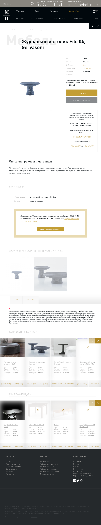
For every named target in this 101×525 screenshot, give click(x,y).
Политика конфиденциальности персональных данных (83, 473)
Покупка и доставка (15, 464)
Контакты (54, 11)
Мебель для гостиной (49, 461)
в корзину (19, 383)
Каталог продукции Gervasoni (42, 29)
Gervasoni (26, 29)
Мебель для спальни (49, 469)
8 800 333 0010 (88, 146)
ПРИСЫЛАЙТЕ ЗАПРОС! (81, 137)
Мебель (20, 18)
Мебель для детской (49, 464)
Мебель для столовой (49, 471)
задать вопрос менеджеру (50, 229)
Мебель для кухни (48, 466)
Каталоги (30, 299)
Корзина (9, 471)
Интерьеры (78, 469)
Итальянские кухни (48, 474)
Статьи (76, 466)
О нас (37, 11)
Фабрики (20, 11)
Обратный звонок (13, 466)
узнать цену (81, 93)
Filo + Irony (86, 68)
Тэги (16, 299)
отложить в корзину (81, 100)
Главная (8, 29)
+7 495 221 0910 (50, 4)
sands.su (34, 517)
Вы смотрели (11, 469)
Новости (77, 464)
